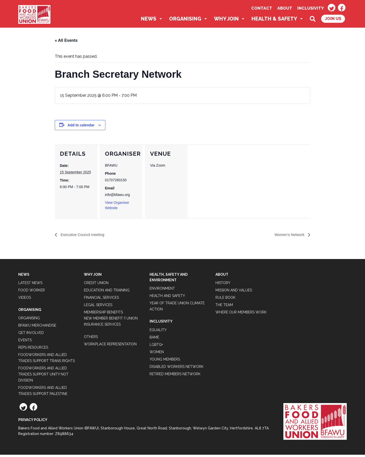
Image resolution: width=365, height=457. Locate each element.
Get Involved (31, 335)
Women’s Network (288, 237)
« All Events (66, 42)
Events (25, 342)
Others (91, 339)
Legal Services (98, 307)
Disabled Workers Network (177, 369)
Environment (162, 291)
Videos (24, 299)
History (222, 285)
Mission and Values (233, 292)
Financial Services (101, 299)
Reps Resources (33, 350)
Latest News (30, 285)
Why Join (226, 21)
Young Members (165, 361)
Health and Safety (167, 298)
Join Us (333, 20)
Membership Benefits (103, 314)
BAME (154, 339)
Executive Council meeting (84, 237)
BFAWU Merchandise (37, 328)
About (284, 8)
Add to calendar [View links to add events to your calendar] (81, 127)
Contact (261, 8)
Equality (158, 332)
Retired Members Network (175, 376)
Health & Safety (274, 21)
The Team (224, 307)
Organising (185, 21)
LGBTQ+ (156, 347)
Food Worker (31, 292)
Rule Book (225, 299)
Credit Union (96, 285)
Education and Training (107, 292)
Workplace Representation (110, 346)
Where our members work (241, 314)
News (148, 21)
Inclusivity (310, 8)
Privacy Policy (32, 422)
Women (157, 354)
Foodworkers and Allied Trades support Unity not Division (43, 376)
